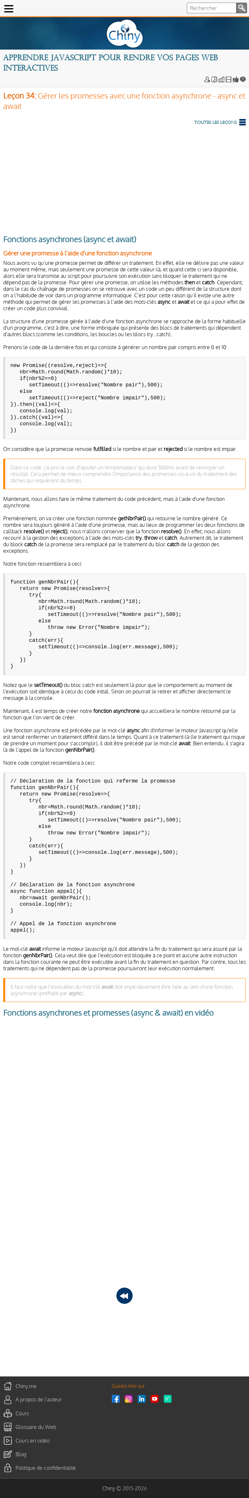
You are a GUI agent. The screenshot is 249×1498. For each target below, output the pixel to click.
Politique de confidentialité (46, 1467)
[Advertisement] (124, 178)
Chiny (108, 1488)
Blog (21, 1454)
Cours (22, 1413)
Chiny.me (26, 1386)
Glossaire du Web (36, 1426)
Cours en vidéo (33, 1440)
